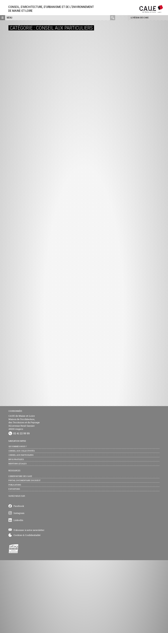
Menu (9, 17)
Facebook (19, 578)
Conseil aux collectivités (21, 523)
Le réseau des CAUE (129, 17)
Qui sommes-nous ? (17, 519)
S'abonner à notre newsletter (29, 602)
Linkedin (18, 592)
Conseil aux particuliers (20, 528)
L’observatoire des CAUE (20, 549)
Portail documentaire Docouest (24, 553)
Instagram (19, 585)
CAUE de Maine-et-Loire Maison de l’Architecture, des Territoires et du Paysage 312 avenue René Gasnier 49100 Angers (24, 495)
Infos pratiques (16, 532)
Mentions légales (17, 536)
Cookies (18, 607)
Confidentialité (33, 607)
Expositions (14, 561)
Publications (14, 557)
